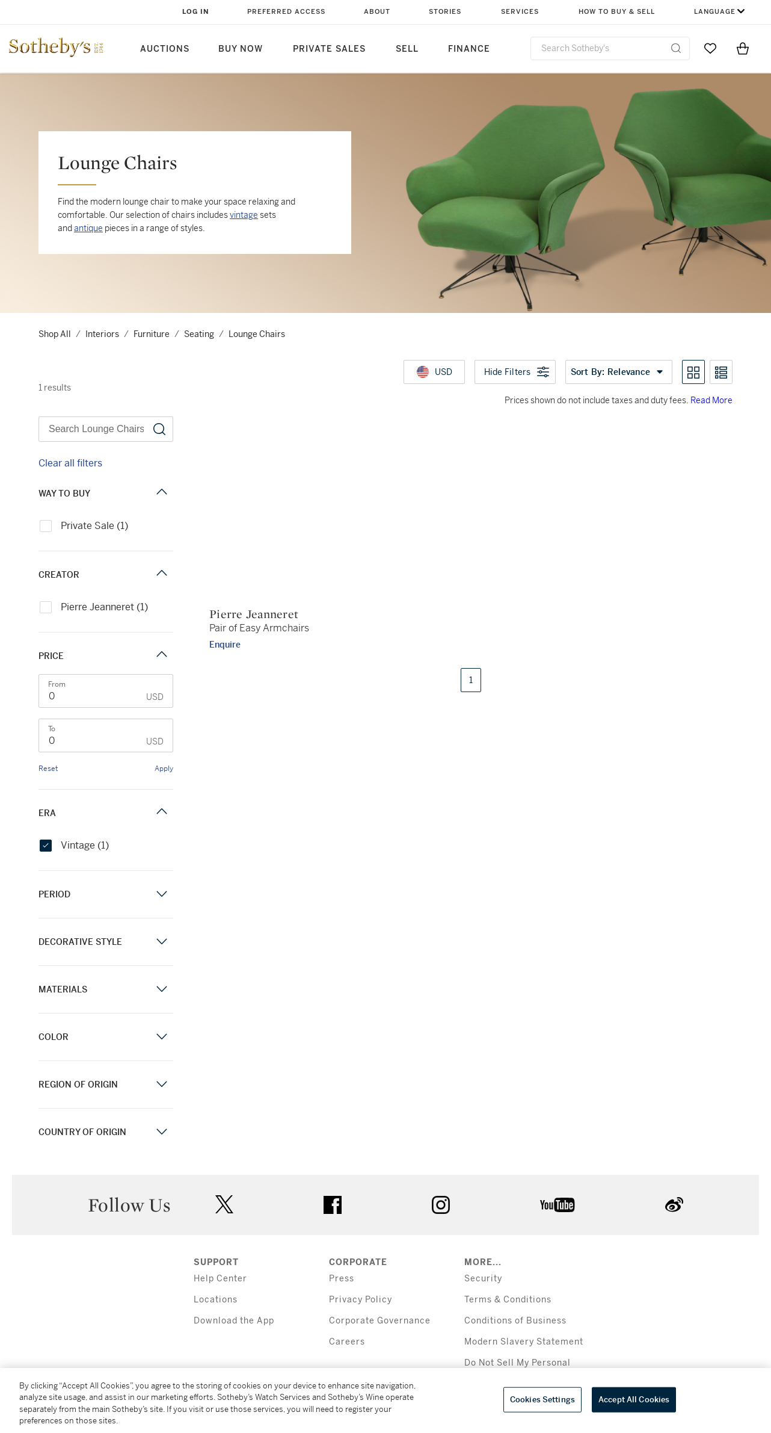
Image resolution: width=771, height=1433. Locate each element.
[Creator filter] (162, 574)
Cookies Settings (542, 1399)
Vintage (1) (74, 845)
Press (341, 1279)
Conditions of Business (515, 1321)
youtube (557, 1205)
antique (88, 228)
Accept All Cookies (633, 1399)
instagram (441, 1205)
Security (483, 1279)
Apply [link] (164, 768)
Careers (347, 1342)
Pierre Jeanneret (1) (94, 607)
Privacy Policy (360, 1300)
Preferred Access (286, 12)
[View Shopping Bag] (743, 48)
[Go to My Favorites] (710, 48)
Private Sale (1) (84, 525)
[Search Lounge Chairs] (106, 429)
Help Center (220, 1279)
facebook (333, 1205)
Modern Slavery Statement (523, 1342)
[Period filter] (162, 894)
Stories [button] (445, 12)
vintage (244, 214)
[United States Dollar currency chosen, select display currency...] (434, 372)
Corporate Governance (380, 1321)
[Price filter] (162, 655)
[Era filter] (162, 813)
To (51, 729)
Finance (469, 49)
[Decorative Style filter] (162, 941)
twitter (224, 1204)
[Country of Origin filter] (162, 1132)
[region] (385, 1400)
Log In (195, 12)
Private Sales (329, 49)
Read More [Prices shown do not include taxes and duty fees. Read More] (711, 400)
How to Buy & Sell (617, 12)
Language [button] (715, 12)
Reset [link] (48, 768)
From (57, 684)
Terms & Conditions (507, 1300)
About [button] (377, 12)
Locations (216, 1300)
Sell (407, 49)
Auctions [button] (164, 49)
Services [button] (520, 12)
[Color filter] (162, 1036)
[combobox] (610, 48)
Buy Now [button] (240, 49)
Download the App (234, 1321)
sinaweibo (674, 1204)
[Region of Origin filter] (162, 1084)
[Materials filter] (162, 989)
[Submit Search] (676, 48)
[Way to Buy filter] (162, 493)
